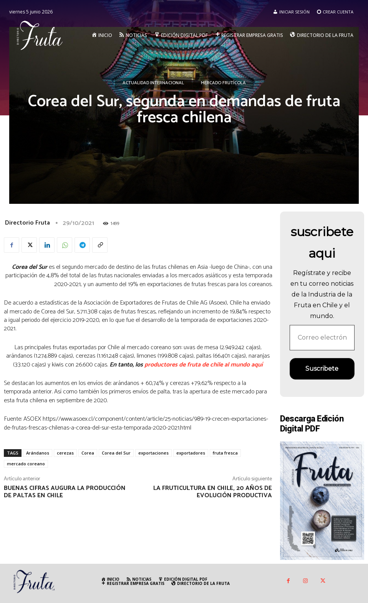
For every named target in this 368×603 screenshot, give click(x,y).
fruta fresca (225, 453)
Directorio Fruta (27, 223)
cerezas (65, 453)
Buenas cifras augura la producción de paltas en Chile (65, 492)
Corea (87, 453)
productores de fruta (172, 365)
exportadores (190, 453)
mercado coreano (26, 463)
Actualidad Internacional (153, 83)
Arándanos (37, 453)
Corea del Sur (116, 453)
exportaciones (153, 453)
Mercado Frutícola (223, 83)
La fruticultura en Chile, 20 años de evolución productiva (212, 492)
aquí (257, 365)
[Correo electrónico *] (322, 337)
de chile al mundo (226, 365)
